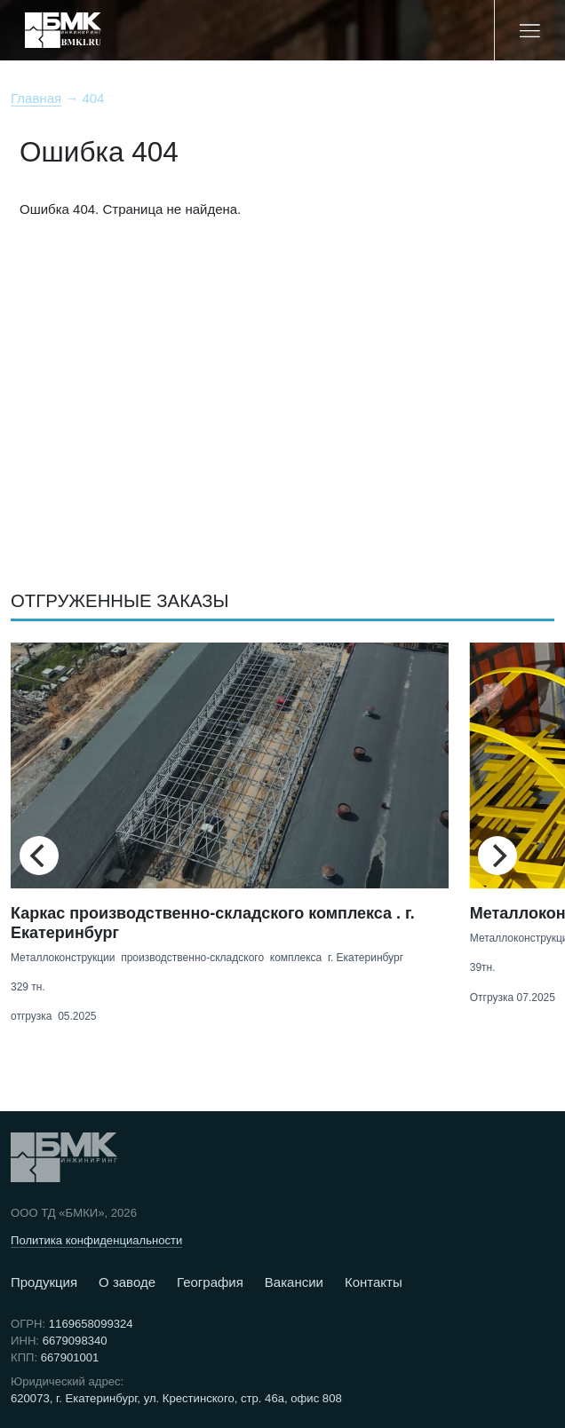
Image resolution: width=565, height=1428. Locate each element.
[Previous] (39, 855)
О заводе (127, 1282)
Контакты (373, 1282)
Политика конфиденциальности (96, 1240)
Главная (36, 98)
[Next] (497, 855)
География (210, 1282)
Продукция (44, 1282)
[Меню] (530, 30)
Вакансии (294, 1282)
